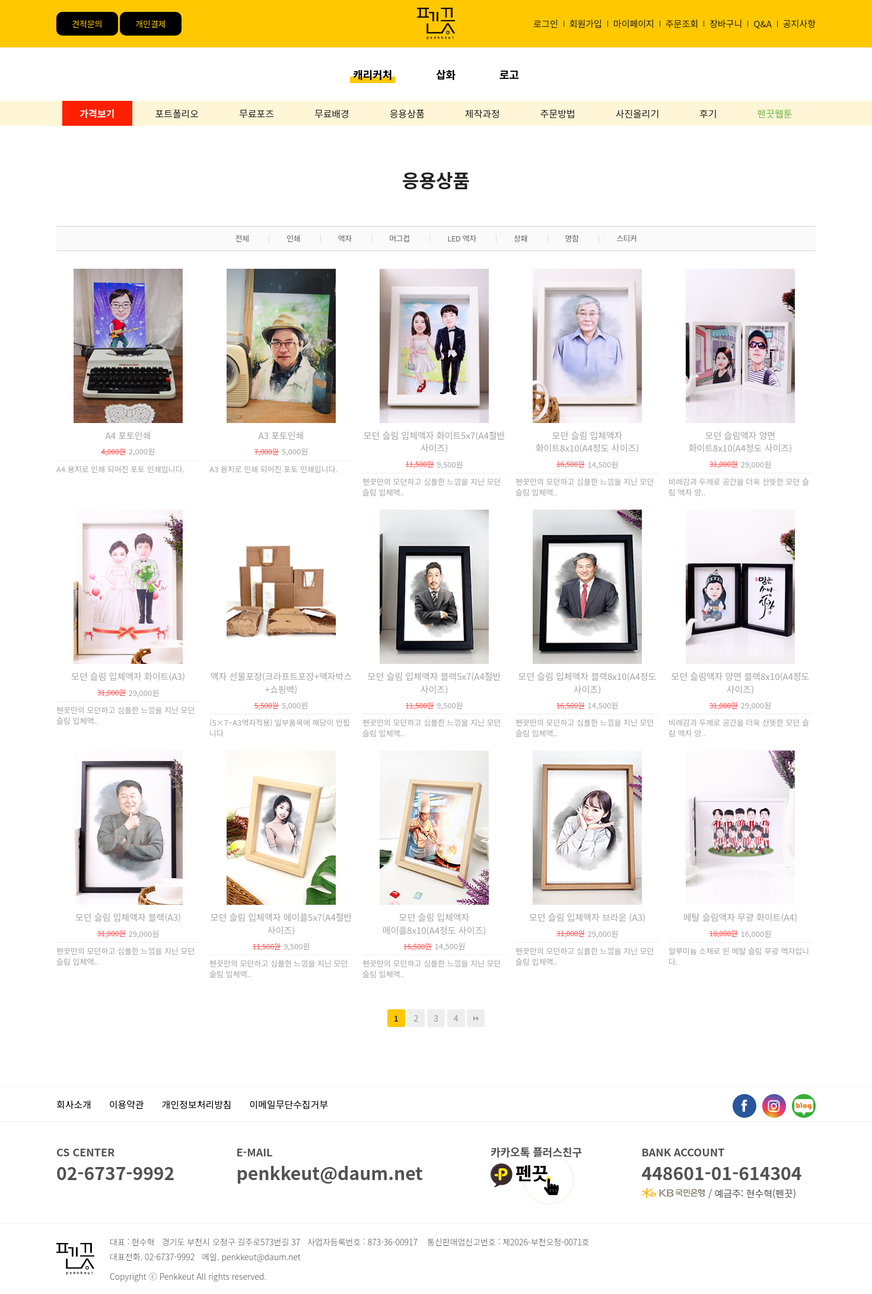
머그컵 (399, 238)
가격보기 (97, 113)
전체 (242, 238)
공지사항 (799, 23)
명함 (572, 238)
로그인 (545, 23)
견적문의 (87, 24)
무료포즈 (256, 113)
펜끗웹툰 (775, 113)
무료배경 (331, 113)
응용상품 (407, 113)
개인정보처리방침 (197, 1104)
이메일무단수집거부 (289, 1104)
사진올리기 (638, 113)
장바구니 (725, 23)
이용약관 (126, 1104)
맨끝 (476, 1018)
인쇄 (293, 238)
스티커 (626, 238)
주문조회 (682, 23)
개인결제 (150, 24)
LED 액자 (461, 238)
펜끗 (525, 1175)
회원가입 (585, 23)
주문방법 (557, 113)
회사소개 (73, 1104)
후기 (708, 113)
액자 (345, 238)
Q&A (762, 23)
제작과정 (482, 113)
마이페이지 (633, 23)
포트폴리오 (177, 113)
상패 (520, 238)
